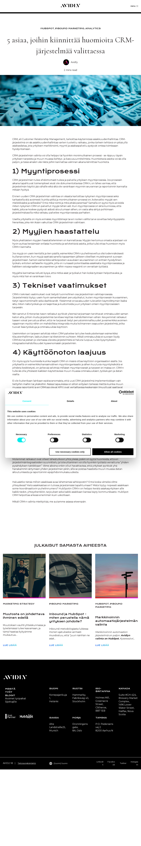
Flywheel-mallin (83, 499)
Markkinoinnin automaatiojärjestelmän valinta (116, 697)
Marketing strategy (18, 680)
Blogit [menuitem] (10, 772)
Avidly (74, 62)
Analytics (93, 28)
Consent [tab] (27, 401)
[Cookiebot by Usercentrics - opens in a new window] (121, 392)
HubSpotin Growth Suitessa (76, 522)
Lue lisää (10, 721)
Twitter (123, 840)
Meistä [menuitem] (10, 765)
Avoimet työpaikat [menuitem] (15, 775)
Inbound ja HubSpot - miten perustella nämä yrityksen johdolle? (69, 694)
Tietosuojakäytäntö (27, 840)
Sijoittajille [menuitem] (11, 778)
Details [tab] (70, 401)
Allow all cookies (113, 451)
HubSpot (47, 28)
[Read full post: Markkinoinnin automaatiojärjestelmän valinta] (116, 652)
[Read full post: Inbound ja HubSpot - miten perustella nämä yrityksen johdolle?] (70, 652)
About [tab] (114, 401)
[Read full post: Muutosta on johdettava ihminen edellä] (24, 652)
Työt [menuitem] (8, 768)
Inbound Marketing (69, 28)
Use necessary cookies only (70, 451)
